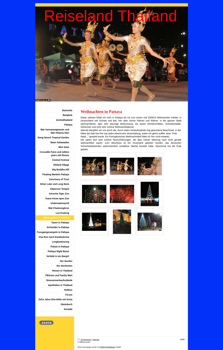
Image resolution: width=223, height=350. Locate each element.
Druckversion (84, 340)
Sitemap (96, 340)
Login (182, 339)
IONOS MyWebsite (107, 347)
